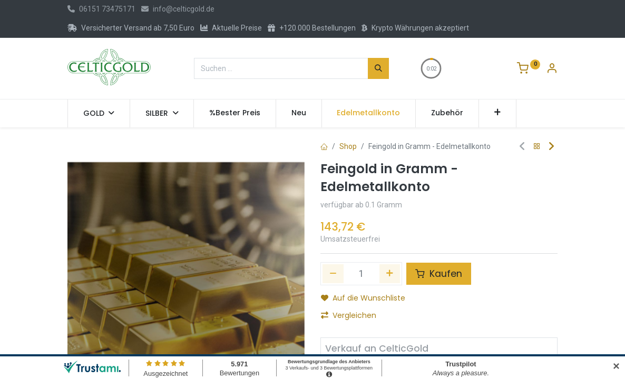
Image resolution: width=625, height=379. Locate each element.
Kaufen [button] (438, 273)
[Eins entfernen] (333, 273)
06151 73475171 (101, 9)
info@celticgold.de (177, 9)
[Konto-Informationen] (552, 69)
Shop (348, 146)
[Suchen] (378, 68)
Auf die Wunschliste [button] (363, 298)
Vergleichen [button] (348, 315)
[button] (497, 113)
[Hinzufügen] (390, 273)
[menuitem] (235, 113)
